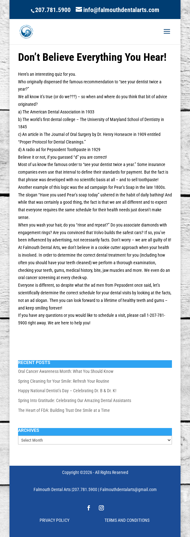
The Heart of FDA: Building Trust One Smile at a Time (64, 410)
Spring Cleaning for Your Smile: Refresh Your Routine (63, 381)
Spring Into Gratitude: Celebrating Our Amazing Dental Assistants (74, 400)
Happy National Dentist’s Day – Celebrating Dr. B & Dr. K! (67, 390)
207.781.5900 (53, 10)
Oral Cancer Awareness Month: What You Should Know (65, 371)
